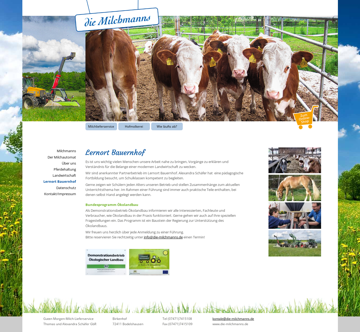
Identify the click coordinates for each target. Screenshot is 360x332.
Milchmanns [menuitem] (66, 150)
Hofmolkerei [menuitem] (134, 126)
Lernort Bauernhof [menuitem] (59, 181)
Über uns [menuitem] (69, 163)
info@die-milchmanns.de (163, 237)
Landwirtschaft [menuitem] (64, 175)
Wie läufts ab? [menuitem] (167, 126)
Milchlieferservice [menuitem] (101, 126)
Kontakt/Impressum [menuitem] (60, 193)
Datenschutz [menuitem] (66, 187)
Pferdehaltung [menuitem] (65, 169)
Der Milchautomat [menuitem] (62, 157)
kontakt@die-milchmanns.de (233, 319)
